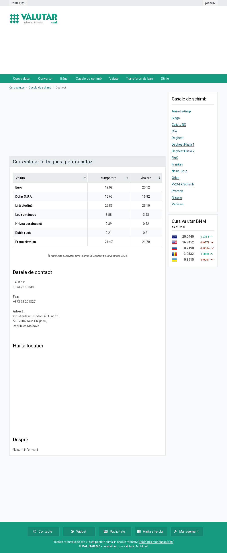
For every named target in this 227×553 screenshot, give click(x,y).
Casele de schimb (89, 79)
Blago (176, 118)
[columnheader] (50, 178)
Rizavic (177, 197)
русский (210, 3)
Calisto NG (179, 124)
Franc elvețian (25, 242)
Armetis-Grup (181, 111)
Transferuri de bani (139, 79)
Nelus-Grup (179, 171)
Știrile (165, 79)
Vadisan (177, 204)
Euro (18, 187)
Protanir (177, 191)
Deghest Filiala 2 (183, 151)
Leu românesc (25, 214)
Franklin (177, 164)
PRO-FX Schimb (183, 184)
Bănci (64, 79)
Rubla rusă (23, 233)
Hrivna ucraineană (28, 223)
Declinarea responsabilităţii (156, 541)
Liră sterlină (24, 205)
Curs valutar (22, 79)
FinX (175, 158)
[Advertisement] (152, 40)
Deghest (178, 138)
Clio (174, 131)
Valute (114, 79)
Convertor (45, 79)
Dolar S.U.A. (24, 196)
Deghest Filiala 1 (183, 144)
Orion (175, 177)
